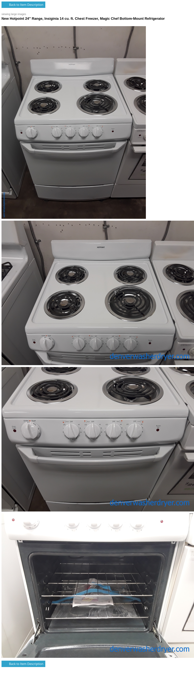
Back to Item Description (26, 5)
